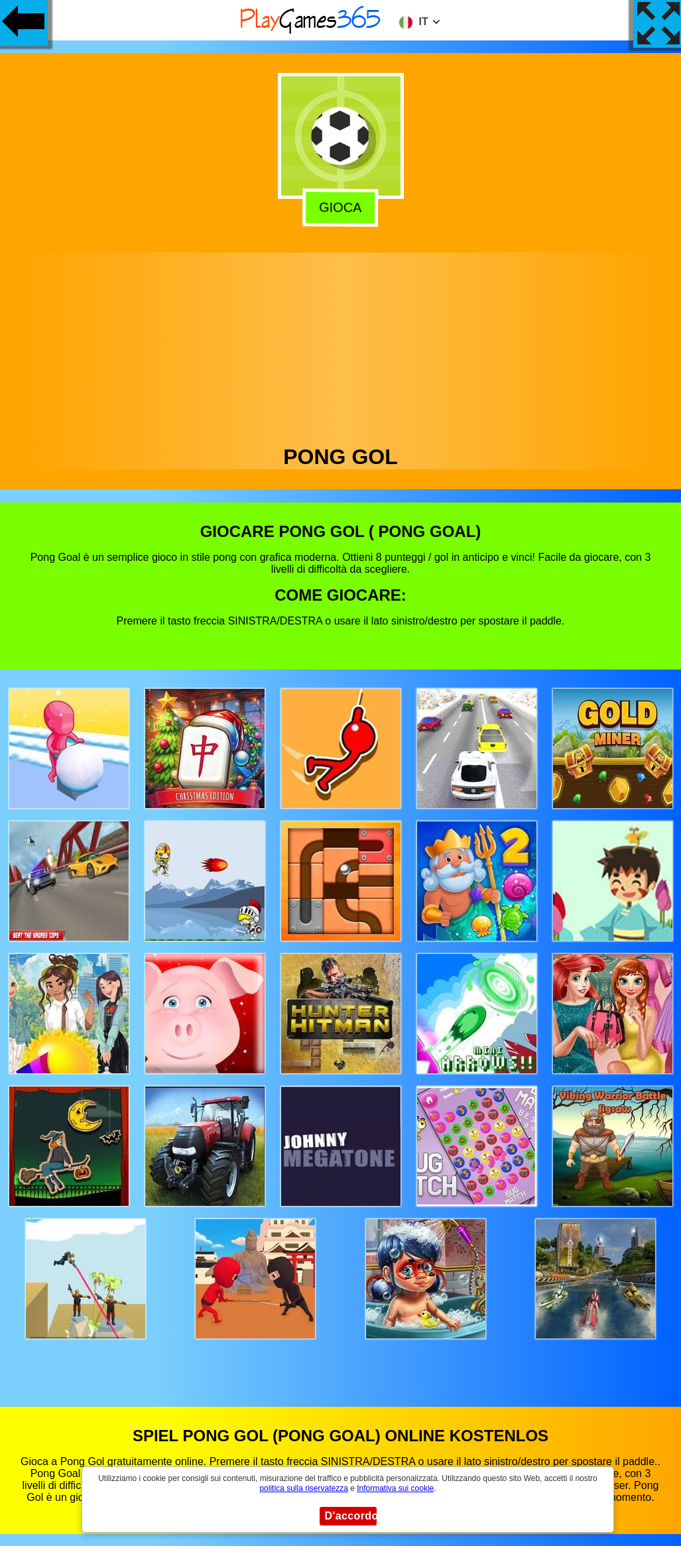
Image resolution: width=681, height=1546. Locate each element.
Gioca (338, 207)
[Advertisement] (340, 345)
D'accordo (351, 1515)
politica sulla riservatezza (303, 1488)
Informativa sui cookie (395, 1488)
